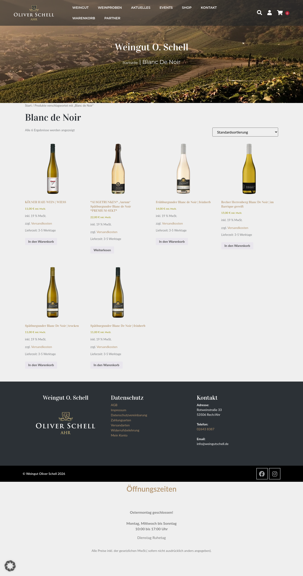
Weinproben (110, 8)
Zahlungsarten (121, 420)
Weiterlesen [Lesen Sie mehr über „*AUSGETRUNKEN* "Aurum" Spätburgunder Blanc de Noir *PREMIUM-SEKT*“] (102, 250)
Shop (187, 8)
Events (166, 8)
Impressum (118, 410)
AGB (114, 405)
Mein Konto (119, 435)
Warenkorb (83, 18)
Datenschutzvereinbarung (129, 415)
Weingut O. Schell (151, 47)
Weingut (80, 8)
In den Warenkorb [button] (41, 241)
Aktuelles (140, 8)
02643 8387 (205, 429)
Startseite (130, 63)
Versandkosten (41, 223)
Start (28, 105)
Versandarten (120, 425)
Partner (112, 18)
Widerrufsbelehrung (125, 430)
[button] (10, 566)
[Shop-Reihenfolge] (245, 132)
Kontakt (209, 8)
